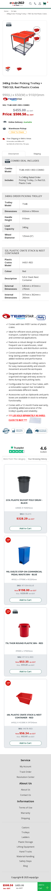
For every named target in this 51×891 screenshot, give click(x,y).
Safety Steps (25, 861)
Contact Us (25, 795)
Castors (25, 827)
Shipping (37, 153)
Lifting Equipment (25, 846)
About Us (25, 789)
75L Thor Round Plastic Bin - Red (24, 643)
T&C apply (26, 144)
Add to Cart (25, 528)
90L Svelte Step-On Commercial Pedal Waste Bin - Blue (24, 573)
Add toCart (44, 886)
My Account (25, 766)
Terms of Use (25, 807)
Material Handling (25, 856)
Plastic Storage (25, 842)
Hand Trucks (25, 851)
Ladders (25, 837)
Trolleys (25, 832)
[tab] (14, 154)
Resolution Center (25, 777)
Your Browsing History (37, 459)
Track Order (25, 771)
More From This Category (14, 459)
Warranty (25, 813)
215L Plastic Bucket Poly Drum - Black (24, 501)
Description (13, 153)
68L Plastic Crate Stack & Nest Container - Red (24, 716)
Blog (25, 865)
